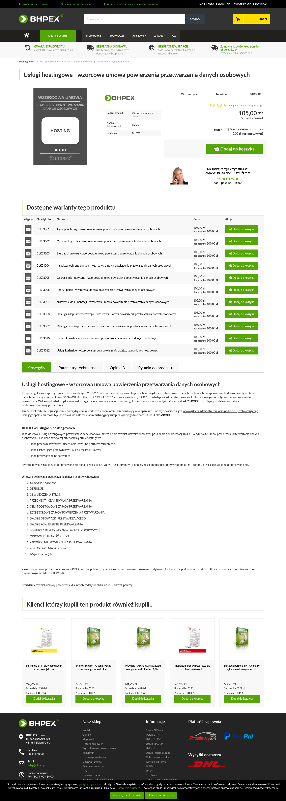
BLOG (149, 766)
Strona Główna (154, 730)
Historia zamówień (92, 743)
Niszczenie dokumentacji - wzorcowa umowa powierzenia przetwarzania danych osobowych (113, 302)
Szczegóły (36, 367)
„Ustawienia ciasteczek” (129, 787)
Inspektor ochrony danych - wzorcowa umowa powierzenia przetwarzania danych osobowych (114, 265)
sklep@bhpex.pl (36, 765)
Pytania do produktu (155, 367)
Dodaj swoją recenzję (251, 105)
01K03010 (43, 338)
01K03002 (43, 241)
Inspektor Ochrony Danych (97, 779)
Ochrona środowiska (157, 757)
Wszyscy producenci (93, 766)
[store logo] (39, 18)
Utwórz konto (242, 4)
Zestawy (140, 36)
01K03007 (43, 302)
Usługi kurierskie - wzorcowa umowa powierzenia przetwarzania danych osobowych (108, 350)
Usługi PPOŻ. (153, 739)
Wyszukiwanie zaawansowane (99, 748)
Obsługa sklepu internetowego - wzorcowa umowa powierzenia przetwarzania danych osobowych (117, 314)
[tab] (36, 367)
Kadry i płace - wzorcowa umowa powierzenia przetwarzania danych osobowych (106, 289)
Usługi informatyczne (158, 752)
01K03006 (43, 289)
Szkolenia (151, 775)
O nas (159, 36)
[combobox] (144, 19)
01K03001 (43, 229)
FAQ (175, 36)
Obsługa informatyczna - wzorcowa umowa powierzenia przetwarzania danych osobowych (112, 277)
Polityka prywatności (94, 757)
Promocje (117, 36)
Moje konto (206, 4)
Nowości (93, 36)
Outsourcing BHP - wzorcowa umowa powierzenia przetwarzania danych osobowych (109, 241)
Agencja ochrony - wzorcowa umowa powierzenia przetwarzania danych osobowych (108, 229)
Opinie (117, 367)
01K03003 (43, 253)
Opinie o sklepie (91, 775)
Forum (149, 770)
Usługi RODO (153, 748)
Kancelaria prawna (156, 761)
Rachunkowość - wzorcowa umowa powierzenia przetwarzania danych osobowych (107, 338)
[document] (143, 791)
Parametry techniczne (78, 367)
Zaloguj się (223, 4)
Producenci (260, 4)
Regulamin (88, 752)
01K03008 (43, 314)
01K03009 (43, 326)
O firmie (87, 734)
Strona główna (26, 61)
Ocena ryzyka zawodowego (161, 779)
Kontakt (87, 730)
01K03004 (43, 265)
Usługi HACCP (154, 743)
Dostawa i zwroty (92, 761)
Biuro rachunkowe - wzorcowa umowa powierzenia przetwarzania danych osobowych (109, 253)
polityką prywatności (90, 784)
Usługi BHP (152, 734)
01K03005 (43, 277)
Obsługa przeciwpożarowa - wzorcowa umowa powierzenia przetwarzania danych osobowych (114, 326)
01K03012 (43, 350)
